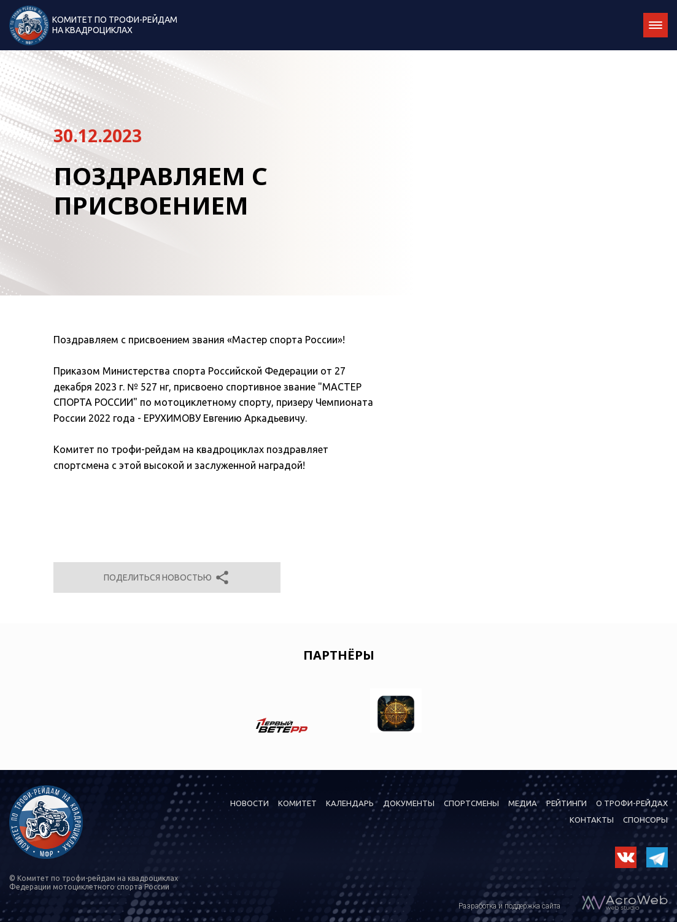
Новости (249, 803)
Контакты (592, 819)
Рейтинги (566, 803)
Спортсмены (471, 803)
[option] (282, 713)
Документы (409, 803)
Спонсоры (645, 819)
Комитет (297, 803)
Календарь (350, 803)
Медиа (522, 803)
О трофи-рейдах (632, 803)
